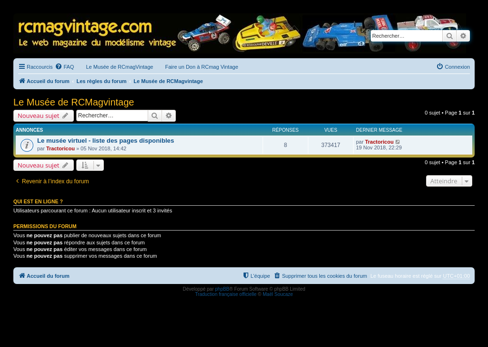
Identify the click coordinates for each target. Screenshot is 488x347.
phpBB (222, 289)
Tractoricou (60, 148)
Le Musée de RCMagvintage (73, 102)
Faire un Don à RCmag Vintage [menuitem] (201, 67)
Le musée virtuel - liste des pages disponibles (105, 140)
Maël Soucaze (278, 294)
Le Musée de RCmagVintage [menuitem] (119, 67)
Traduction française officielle (225, 294)
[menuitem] (64, 67)
